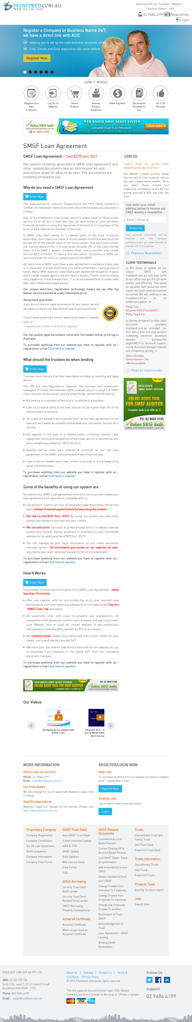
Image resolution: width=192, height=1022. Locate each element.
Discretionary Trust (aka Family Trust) (149, 837)
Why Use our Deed (73, 862)
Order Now (37, 196)
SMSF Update (71, 851)
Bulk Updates (71, 856)
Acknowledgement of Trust (111, 926)
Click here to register (61, 348)
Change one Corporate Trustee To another (112, 907)
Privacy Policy (90, 977)
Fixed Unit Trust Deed (147, 850)
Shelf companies (36, 851)
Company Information (39, 856)
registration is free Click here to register (51, 326)
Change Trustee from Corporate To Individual (112, 897)
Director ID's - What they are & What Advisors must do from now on (100, 733)
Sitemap (88, 972)
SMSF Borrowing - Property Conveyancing (76, 908)
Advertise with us (146, 4)
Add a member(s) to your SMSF (113, 869)
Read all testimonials (146, 370)
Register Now (36, 58)
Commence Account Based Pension (110, 841)
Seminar (164, 4)
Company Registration (39, 835)
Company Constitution (39, 840)
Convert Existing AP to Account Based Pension (112, 850)
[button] (6, 8)
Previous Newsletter (146, 253)
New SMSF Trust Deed (76, 835)
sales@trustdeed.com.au (46, 780)
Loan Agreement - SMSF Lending (113, 935)
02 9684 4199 (153, 14)
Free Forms (70, 867)
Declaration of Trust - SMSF (111, 916)
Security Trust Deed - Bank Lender (75, 889)
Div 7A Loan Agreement (40, 846)
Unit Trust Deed (144, 844)
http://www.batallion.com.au (40, 810)
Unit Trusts (141, 870)
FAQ (65, 872)
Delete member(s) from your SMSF (112, 879)
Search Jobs (142, 904)
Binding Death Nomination (107, 944)
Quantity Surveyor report (149, 890)
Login (184, 19)
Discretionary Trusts (146, 864)
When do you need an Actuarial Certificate (75, 932)
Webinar (177, 4)
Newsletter (180, 14)
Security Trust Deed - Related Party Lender (75, 898)
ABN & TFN (70, 846)
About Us (72, 972)
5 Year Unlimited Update (77, 840)
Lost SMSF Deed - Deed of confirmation (113, 860)
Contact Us (105, 972)
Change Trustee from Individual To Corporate (112, 888)
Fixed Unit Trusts (145, 875)
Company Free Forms (39, 862)
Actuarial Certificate (74, 924)
